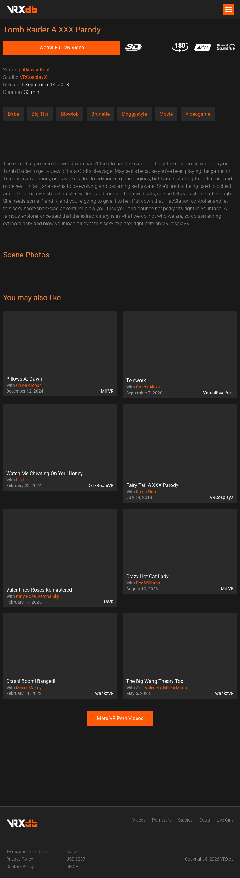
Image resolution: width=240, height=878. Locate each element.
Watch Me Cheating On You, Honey (44, 473)
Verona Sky (48, 596)
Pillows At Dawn (24, 379)
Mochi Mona (175, 687)
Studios (185, 819)
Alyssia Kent (36, 70)
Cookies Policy (20, 866)
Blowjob (70, 114)
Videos (139, 819)
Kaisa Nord (147, 491)
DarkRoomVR (101, 485)
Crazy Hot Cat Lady (147, 576)
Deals (204, 819)
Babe (13, 114)
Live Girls (225, 819)
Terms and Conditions (27, 851)
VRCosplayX (33, 77)
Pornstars (162, 819)
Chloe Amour (28, 385)
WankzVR (104, 693)
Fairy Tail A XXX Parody (152, 485)
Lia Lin (22, 479)
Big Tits (40, 114)
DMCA (72, 866)
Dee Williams (148, 582)
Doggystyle (134, 114)
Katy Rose (26, 596)
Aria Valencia (148, 687)
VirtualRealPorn (218, 392)
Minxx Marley (29, 687)
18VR (108, 601)
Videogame (197, 114)
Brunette (100, 114)
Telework (136, 380)
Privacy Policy (19, 858)
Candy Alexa (148, 386)
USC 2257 (75, 858)
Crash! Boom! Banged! (30, 681)
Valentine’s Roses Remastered (39, 590)
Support (74, 851)
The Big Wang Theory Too (154, 681)
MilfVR (107, 390)
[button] (228, 9)
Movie (166, 114)
